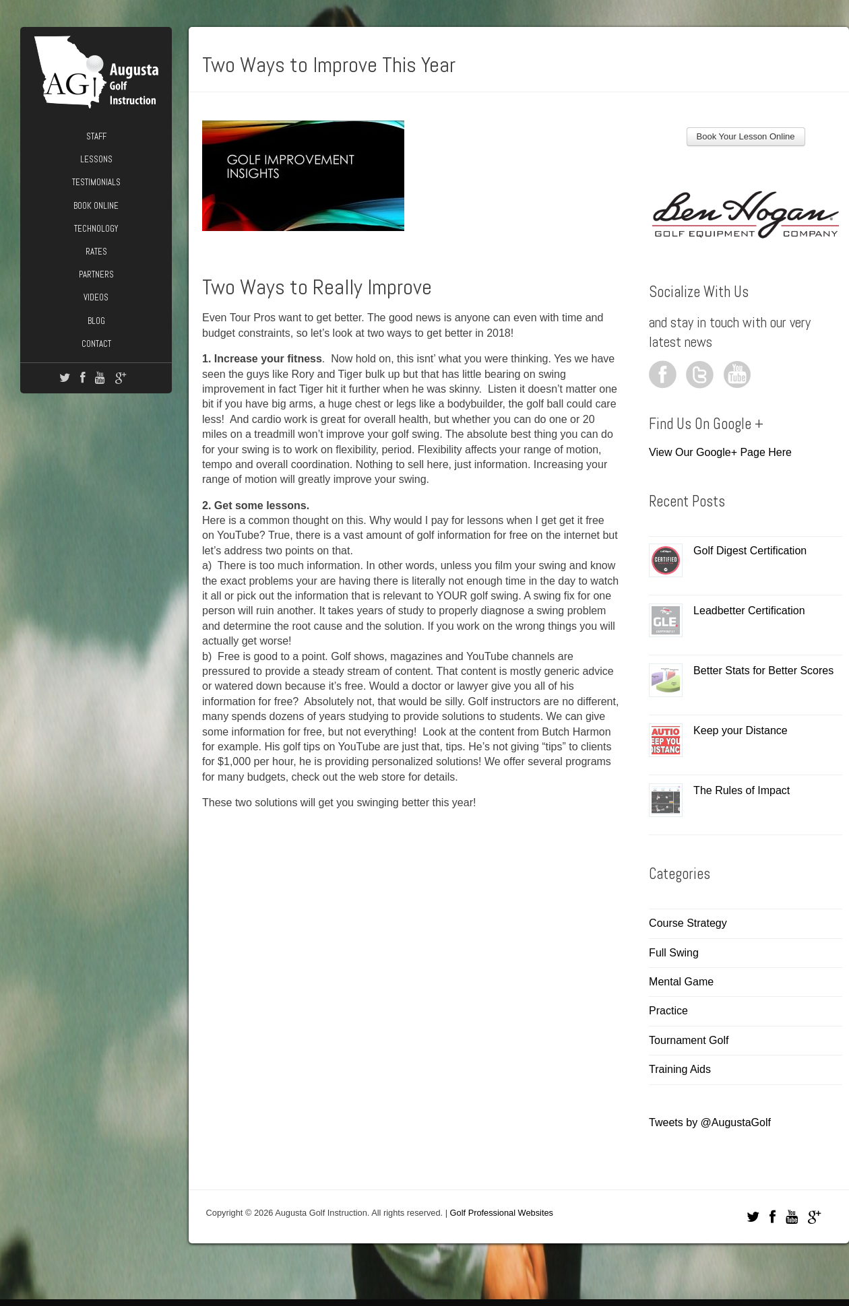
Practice (668, 1010)
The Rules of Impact (741, 790)
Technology (96, 228)
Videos (96, 297)
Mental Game (681, 981)
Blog (96, 321)
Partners (96, 274)
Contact (96, 344)
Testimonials (96, 182)
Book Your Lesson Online (746, 136)
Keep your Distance (740, 730)
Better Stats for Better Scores (763, 670)
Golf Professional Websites (501, 1213)
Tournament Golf (688, 1040)
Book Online (96, 205)
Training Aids (680, 1069)
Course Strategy (688, 923)
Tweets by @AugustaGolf (710, 1122)
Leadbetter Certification (749, 610)
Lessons (96, 159)
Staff (96, 136)
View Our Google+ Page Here (720, 452)
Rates (96, 251)
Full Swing (674, 952)
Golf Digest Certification (750, 550)
